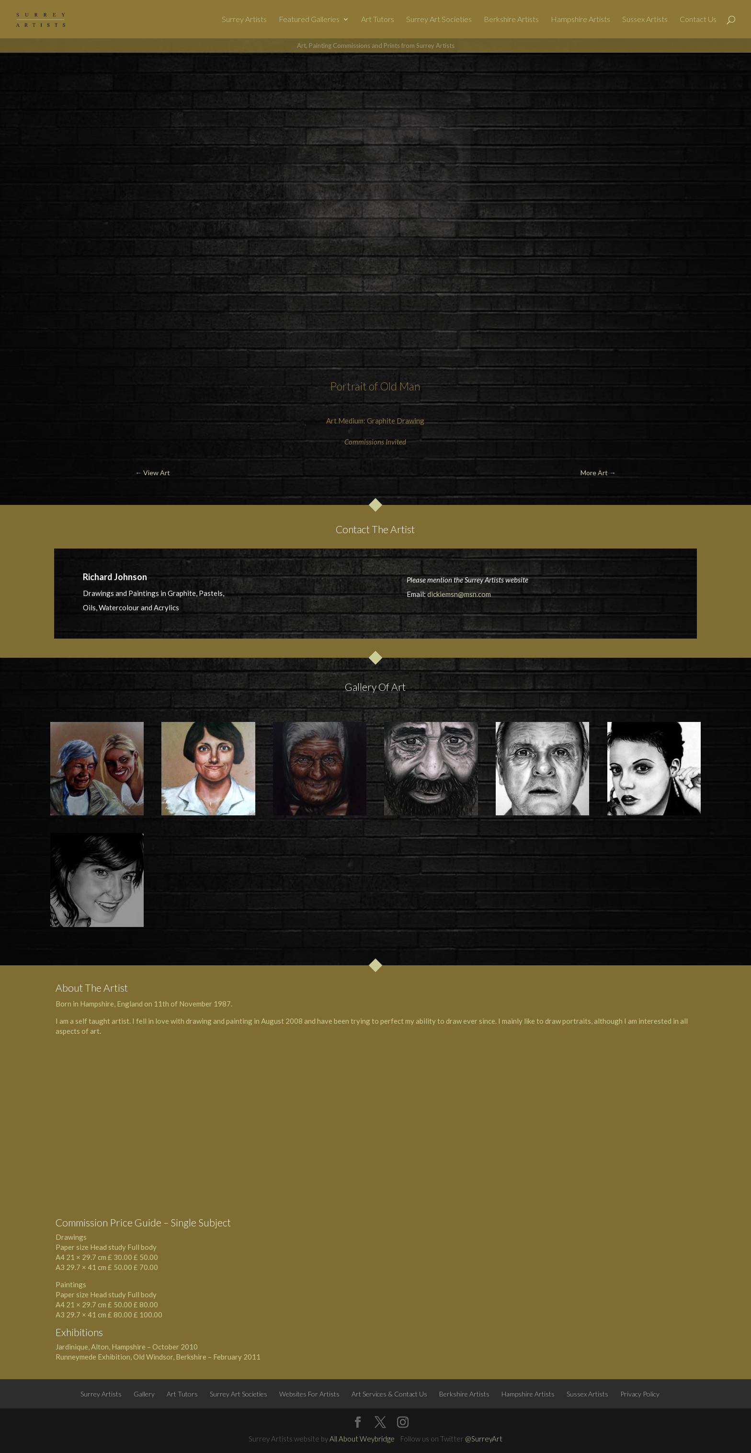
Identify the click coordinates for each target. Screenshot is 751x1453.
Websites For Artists (309, 1394)
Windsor (159, 1356)
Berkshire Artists (511, 19)
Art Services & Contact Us (389, 1394)
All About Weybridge (362, 1438)
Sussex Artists (645, 19)
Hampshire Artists (580, 19)
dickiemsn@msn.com (459, 594)
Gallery (144, 1394)
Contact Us (698, 19)
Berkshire (191, 1356)
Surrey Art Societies (439, 19)
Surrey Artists (244, 19)
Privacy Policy (640, 1394)
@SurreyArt (483, 1438)
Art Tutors (377, 19)
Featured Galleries (309, 19)
